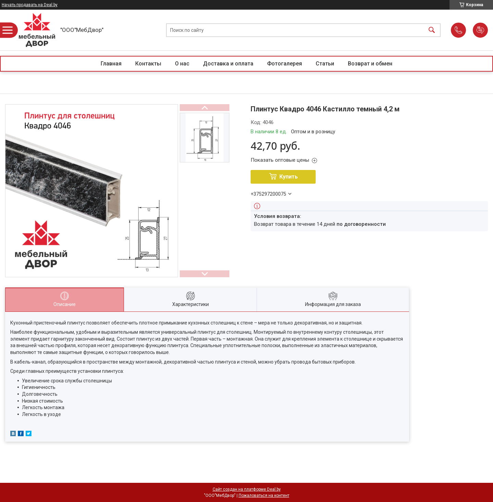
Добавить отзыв (480, 30)
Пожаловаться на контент (264, 495)
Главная (111, 63)
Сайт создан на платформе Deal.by (247, 489)
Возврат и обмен (370, 63)
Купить (288, 176)
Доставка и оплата (228, 63)
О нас (182, 63)
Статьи (325, 63)
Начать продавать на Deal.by (30, 4)
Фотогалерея (284, 63)
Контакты (148, 63)
